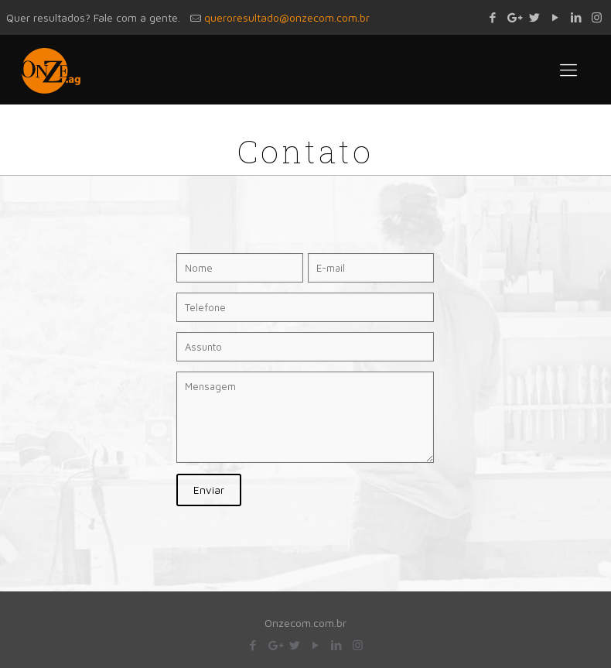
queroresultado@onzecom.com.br (287, 17)
